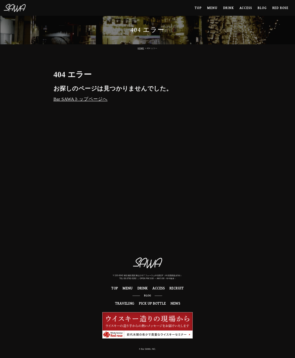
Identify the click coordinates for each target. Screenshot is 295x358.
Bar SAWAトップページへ (80, 99)
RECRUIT (176, 288)
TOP (198, 8)
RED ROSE (280, 8)
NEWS (175, 303)
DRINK (228, 8)
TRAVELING (124, 303)
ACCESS (245, 8)
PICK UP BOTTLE (152, 303)
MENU (212, 8)
